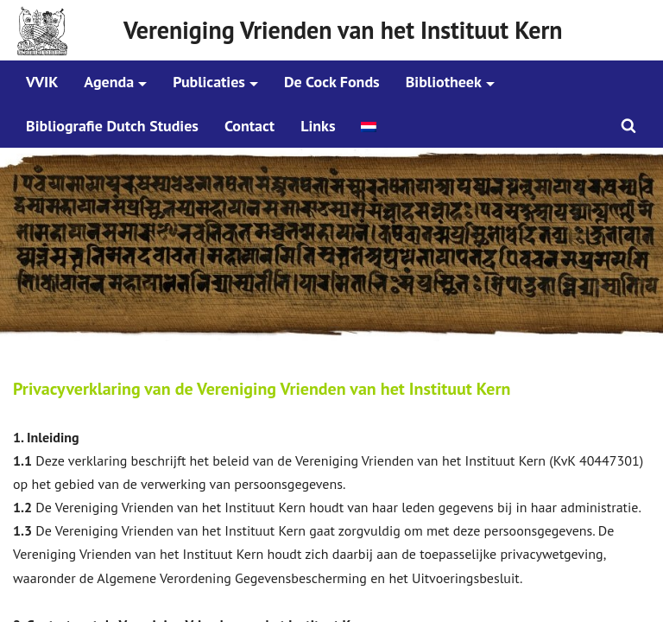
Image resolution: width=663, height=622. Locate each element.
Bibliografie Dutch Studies (112, 126)
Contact (249, 126)
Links (317, 126)
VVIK (42, 82)
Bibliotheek (444, 82)
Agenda (109, 82)
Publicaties (209, 82)
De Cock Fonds (332, 82)
